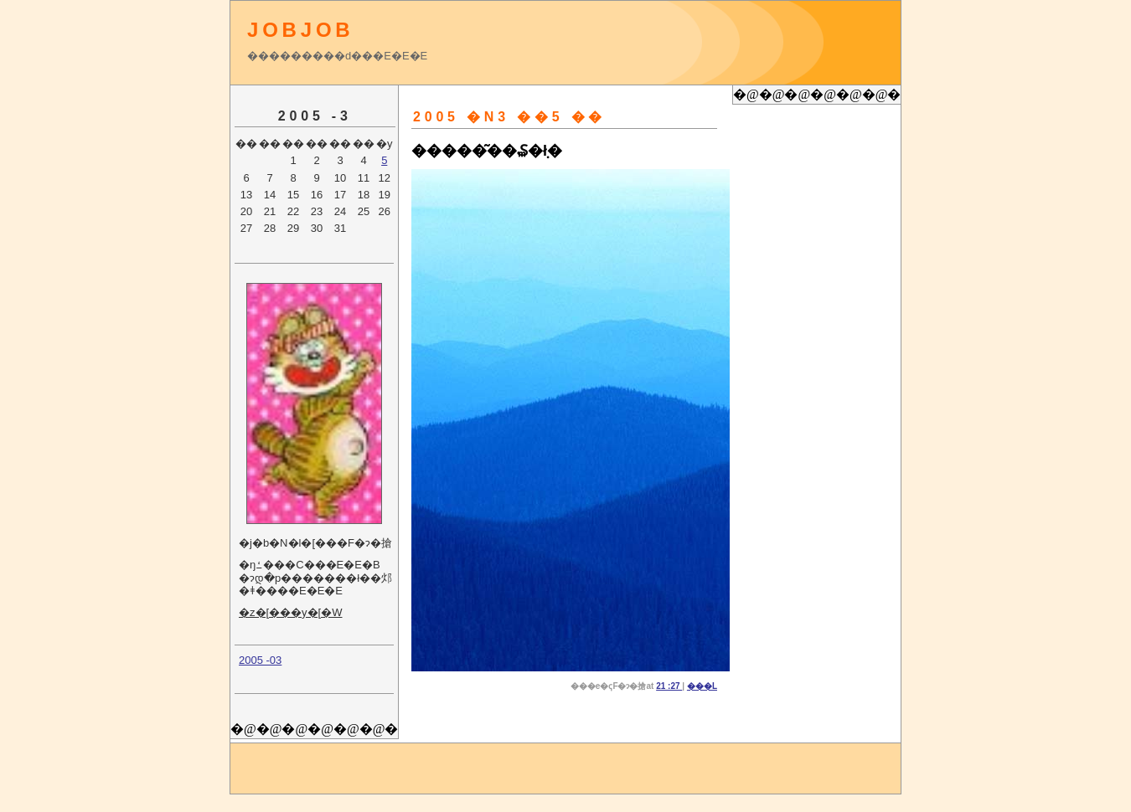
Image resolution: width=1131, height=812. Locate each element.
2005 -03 (260, 660)
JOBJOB (300, 29)
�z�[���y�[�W (291, 612)
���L (702, 686)
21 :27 (669, 686)
